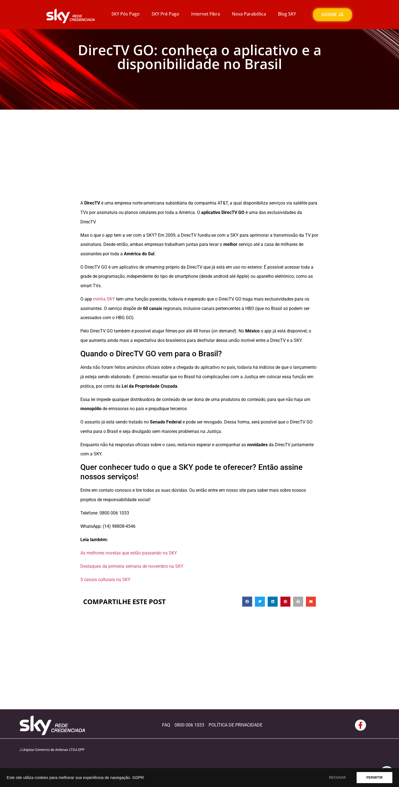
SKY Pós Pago (125, 14)
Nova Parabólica (249, 14)
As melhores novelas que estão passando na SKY (128, 553)
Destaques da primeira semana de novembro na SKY (131, 566)
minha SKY (104, 299)
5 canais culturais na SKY (105, 579)
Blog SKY (287, 14)
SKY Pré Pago (165, 14)
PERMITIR (374, 778)
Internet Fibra (205, 14)
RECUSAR (337, 778)
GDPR (138, 777)
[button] (247, 602)
